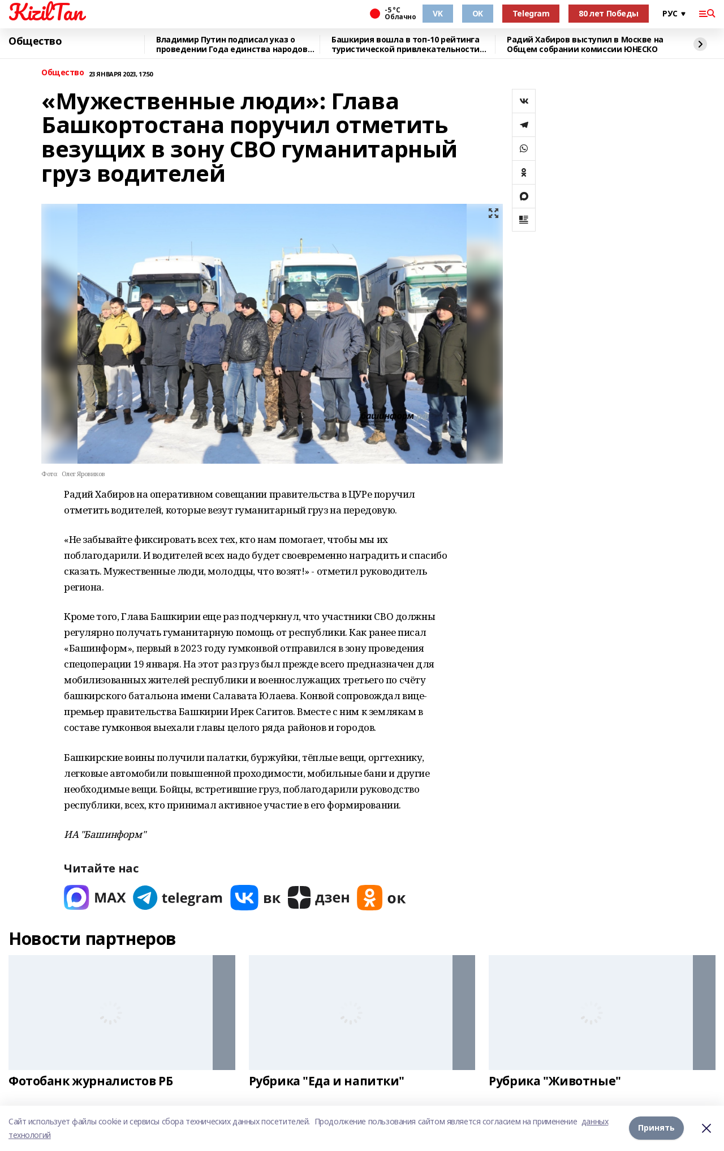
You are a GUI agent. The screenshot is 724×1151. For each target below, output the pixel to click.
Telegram (531, 13)
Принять (656, 1128)
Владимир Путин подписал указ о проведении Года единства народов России (232, 44)
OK (477, 13)
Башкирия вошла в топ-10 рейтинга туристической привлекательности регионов (405, 44)
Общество (35, 41)
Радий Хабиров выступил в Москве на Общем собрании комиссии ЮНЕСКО (585, 44)
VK (437, 13)
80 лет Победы (609, 13)
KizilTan (45, 12)
